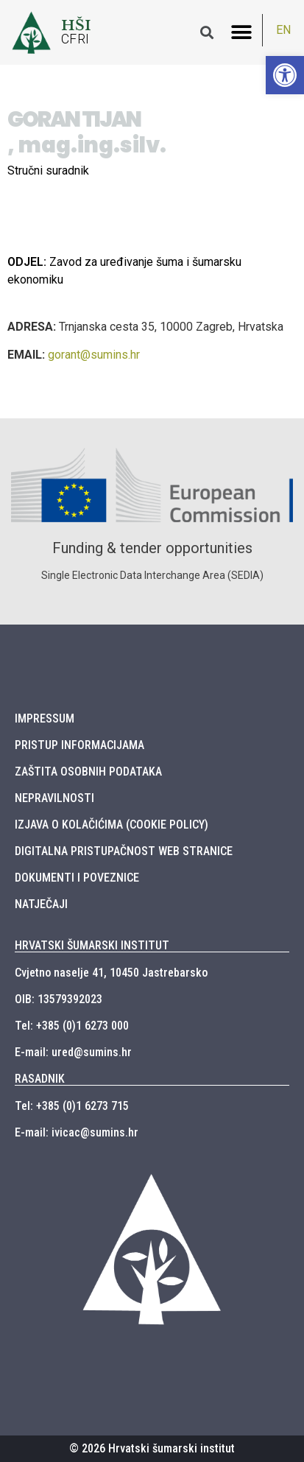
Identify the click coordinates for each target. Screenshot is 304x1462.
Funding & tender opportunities (152, 548)
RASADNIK (40, 1079)
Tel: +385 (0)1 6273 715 (72, 1106)
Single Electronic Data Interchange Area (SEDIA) (152, 575)
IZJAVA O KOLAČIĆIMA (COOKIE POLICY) (111, 825)
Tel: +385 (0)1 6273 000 (72, 1026)
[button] (241, 32)
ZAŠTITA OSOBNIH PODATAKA (88, 772)
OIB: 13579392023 (58, 999)
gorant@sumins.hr (94, 355)
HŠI (76, 25)
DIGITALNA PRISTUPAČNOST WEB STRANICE (124, 851)
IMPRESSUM (44, 718)
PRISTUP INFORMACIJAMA (79, 745)
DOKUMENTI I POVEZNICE (77, 878)
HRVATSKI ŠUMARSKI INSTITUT (92, 945)
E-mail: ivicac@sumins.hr (76, 1132)
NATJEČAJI (41, 904)
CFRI (75, 39)
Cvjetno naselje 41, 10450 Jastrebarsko (111, 973)
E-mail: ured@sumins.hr (73, 1052)
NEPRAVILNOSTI (54, 798)
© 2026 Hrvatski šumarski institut (152, 1448)
